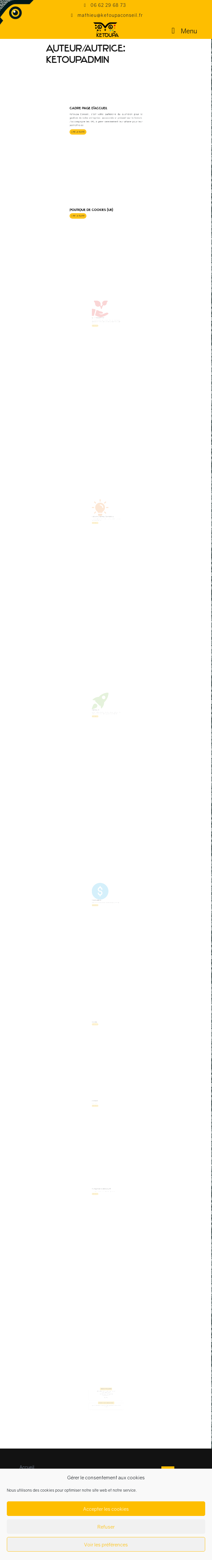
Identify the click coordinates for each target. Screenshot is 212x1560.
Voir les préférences (106, 1544)
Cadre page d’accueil (97, 75)
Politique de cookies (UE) (99, 173)
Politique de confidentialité (103, 1199)
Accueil (98, 1031)
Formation (99, 717)
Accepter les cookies (106, 1509)
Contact (99, 1111)
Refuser (106, 1527)
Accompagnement (101, 325)
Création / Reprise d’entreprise (104, 524)
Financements (100, 907)
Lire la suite (93, 87)
